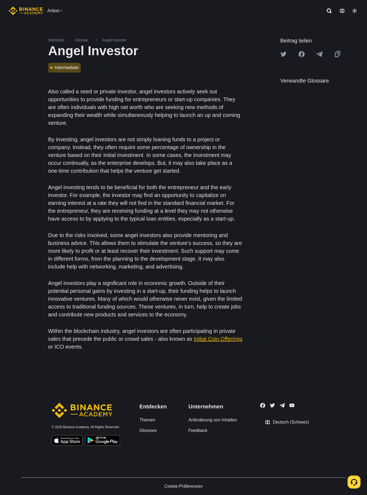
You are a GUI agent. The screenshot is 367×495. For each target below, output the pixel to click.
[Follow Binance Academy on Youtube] (292, 405)
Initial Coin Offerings (218, 339)
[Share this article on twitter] (283, 54)
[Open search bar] (327, 11)
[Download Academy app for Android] (102, 441)
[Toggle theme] (355, 10)
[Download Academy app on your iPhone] (67, 441)
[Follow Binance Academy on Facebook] (262, 405)
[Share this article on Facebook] (301, 54)
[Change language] (342, 11)
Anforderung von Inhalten (212, 420)
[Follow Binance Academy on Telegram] (282, 405)
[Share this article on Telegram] (319, 54)
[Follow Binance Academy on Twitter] (272, 405)
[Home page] (26, 10)
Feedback (197, 430)
